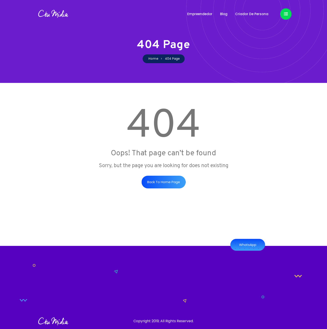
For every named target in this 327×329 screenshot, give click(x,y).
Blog (223, 14)
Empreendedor (199, 14)
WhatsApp (247, 244)
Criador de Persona (251, 14)
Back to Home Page (163, 182)
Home (154, 58)
